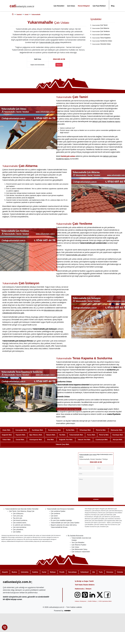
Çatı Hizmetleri (59, 6)
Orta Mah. (50, 439)
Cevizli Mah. (20, 439)
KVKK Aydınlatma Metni (105, 601)
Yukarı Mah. (6, 439)
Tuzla (101, 572)
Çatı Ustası (71, 6)
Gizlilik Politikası (92, 601)
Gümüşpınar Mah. (35, 439)
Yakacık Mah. (51, 435)
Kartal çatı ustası (68, 156)
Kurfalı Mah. (70, 430)
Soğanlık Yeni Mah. (66, 439)
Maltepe (53, 572)
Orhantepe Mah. (85, 430)
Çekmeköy (24, 572)
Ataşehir (5, 572)
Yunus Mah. (91, 435)
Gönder (95, 499)
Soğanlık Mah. (7, 435)
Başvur (59, 65)
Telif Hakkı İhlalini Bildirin (85, 585)
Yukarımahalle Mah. (76, 435)
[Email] (104, 468)
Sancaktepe (72, 572)
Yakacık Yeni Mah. (84, 439)
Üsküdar (120, 572)
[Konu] (96, 474)
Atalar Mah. (6, 430)
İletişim (88, 589)
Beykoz (14, 572)
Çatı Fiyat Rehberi (99, 6)
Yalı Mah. (62, 435)
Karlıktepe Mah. (37, 430)
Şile (93, 572)
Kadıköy (35, 572)
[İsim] (86, 468)
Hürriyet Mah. (118, 439)
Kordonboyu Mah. (54, 430)
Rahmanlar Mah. (117, 430)
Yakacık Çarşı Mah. (62, 444)
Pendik (61, 572)
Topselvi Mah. (21, 435)
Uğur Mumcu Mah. (35, 435)
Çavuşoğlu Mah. (21, 430)
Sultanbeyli (84, 572)
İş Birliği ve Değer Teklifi (84, 581)
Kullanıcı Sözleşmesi (80, 601)
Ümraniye (109, 572)
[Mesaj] (96, 486)
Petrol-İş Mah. (101, 430)
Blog (112, 6)
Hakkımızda (79, 589)
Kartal (44, 572)
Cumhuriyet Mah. (102, 439)
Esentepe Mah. (118, 435)
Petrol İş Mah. (104, 435)
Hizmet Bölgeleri (84, 6)
